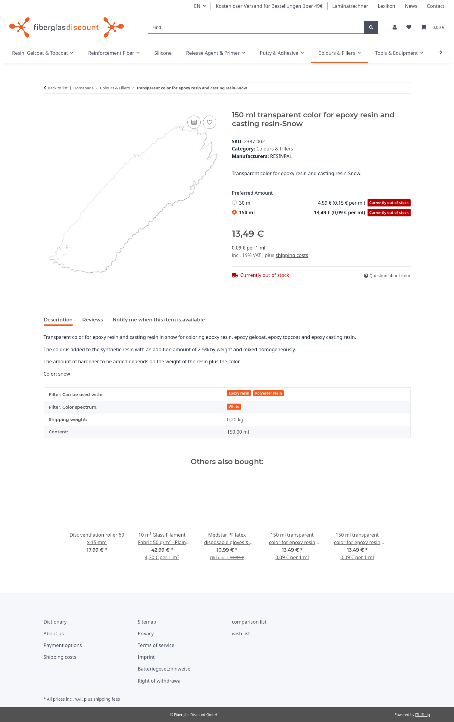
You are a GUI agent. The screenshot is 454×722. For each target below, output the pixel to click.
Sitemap (147, 621)
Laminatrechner (350, 6)
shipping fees (106, 699)
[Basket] (432, 27)
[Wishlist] (409, 27)
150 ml (325, 212)
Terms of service (156, 645)
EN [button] (197, 6)
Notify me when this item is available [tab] (159, 320)
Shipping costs (60, 657)
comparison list (249, 621)
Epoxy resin (239, 393)
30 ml (325, 203)
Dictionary (55, 621)
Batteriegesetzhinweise (164, 668)
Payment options (63, 645)
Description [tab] (58, 320)
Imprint (146, 657)
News (411, 6)
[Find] (256, 27)
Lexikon (386, 6)
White (234, 406)
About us (54, 633)
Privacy (146, 633)
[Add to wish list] (209, 122)
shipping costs (292, 255)
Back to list (58, 88)
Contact (435, 6)
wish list (241, 633)
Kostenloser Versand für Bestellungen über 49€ (269, 6)
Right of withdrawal (160, 680)
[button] (395, 27)
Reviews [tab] (92, 320)
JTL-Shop (422, 714)
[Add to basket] (48, 107)
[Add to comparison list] (194, 122)
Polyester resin (268, 393)
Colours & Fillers (274, 148)
